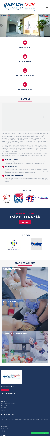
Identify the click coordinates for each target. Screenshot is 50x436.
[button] (40, 433)
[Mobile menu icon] (47, 6)
